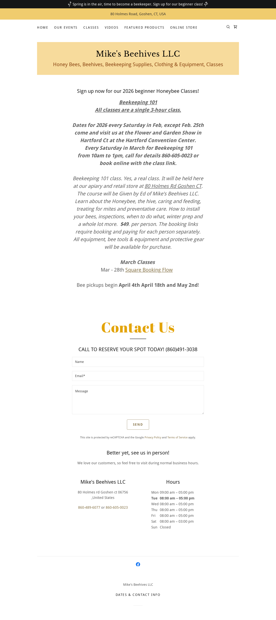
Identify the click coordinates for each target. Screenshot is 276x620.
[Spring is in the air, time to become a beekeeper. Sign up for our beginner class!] (138, 4)
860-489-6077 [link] (89, 507)
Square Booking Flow (149, 270)
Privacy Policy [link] (153, 437)
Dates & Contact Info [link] (138, 595)
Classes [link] (91, 27)
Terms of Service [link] (177, 437)
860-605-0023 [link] (117, 507)
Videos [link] (111, 27)
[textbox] (138, 362)
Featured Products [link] (144, 27)
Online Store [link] (184, 27)
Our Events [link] (66, 27)
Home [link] (42, 27)
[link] (235, 26)
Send (138, 424)
